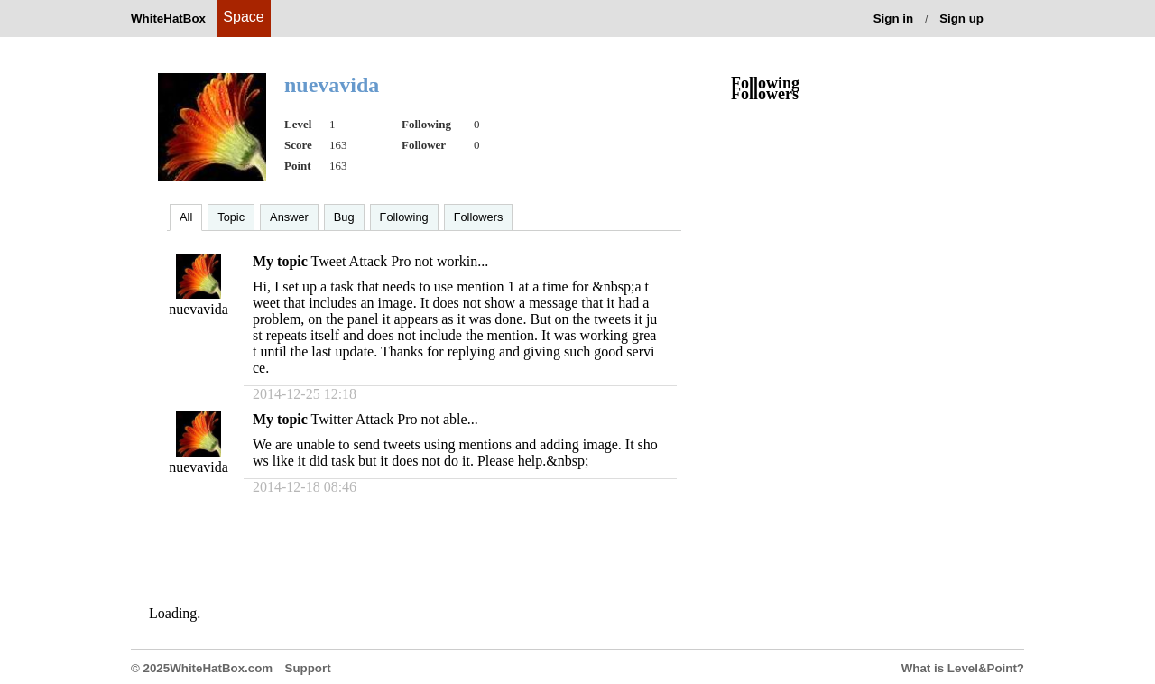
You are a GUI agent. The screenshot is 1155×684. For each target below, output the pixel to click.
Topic (231, 217)
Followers (479, 217)
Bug (344, 217)
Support (308, 668)
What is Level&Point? (962, 668)
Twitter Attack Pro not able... (394, 419)
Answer (289, 217)
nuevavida (198, 309)
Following (404, 217)
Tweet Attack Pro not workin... (400, 261)
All (186, 217)
